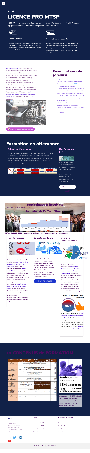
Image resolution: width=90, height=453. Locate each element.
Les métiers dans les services (41, 429)
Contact (60, 432)
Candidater (61, 429)
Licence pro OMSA (38, 423)
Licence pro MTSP (38, 426)
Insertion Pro (62, 426)
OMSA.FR (53, 446)
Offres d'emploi (37, 432)
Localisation (61, 423)
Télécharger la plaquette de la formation (20, 123)
